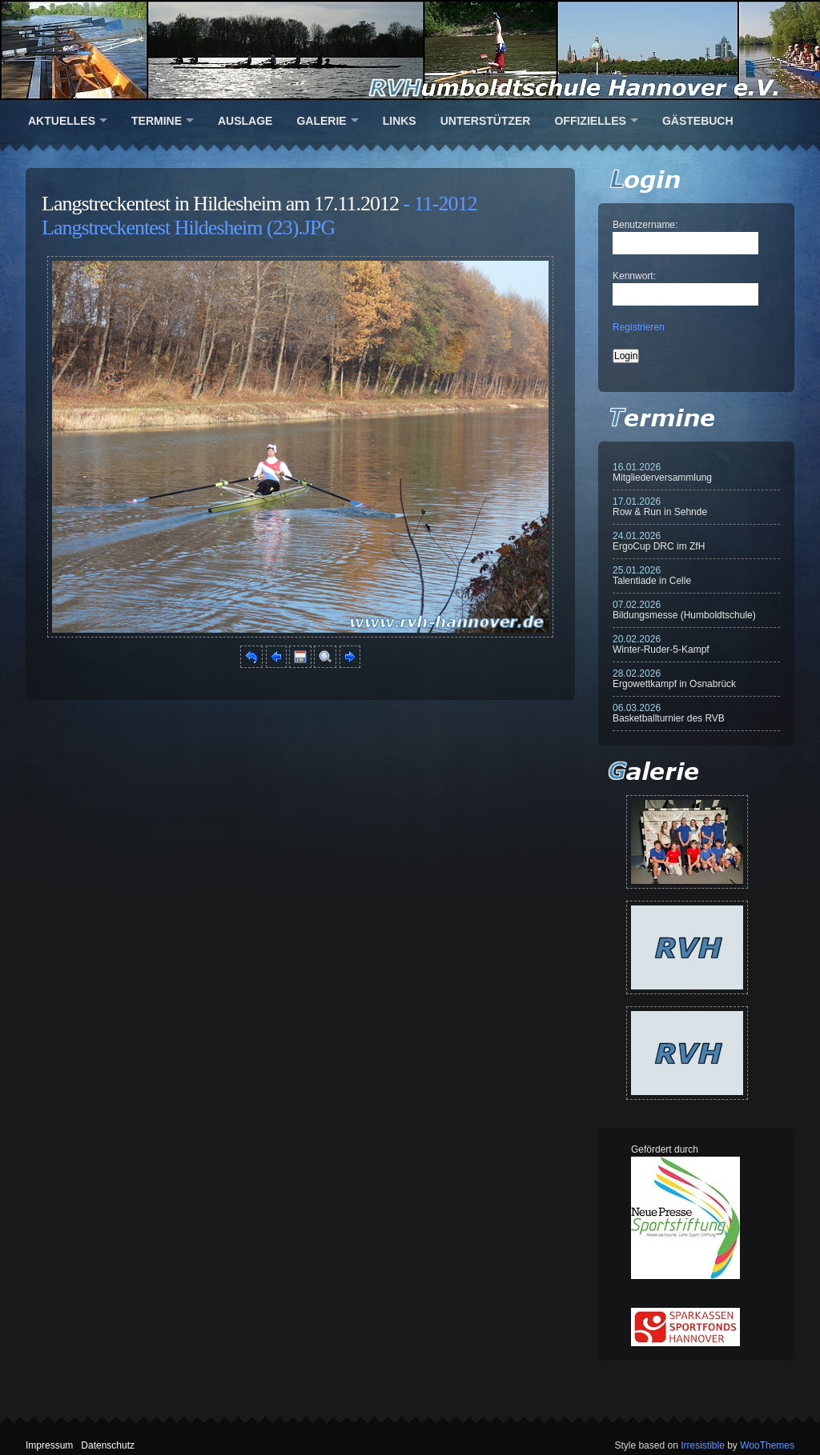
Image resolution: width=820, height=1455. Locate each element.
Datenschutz (108, 1445)
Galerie (321, 120)
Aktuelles (61, 120)
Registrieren (639, 327)
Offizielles (589, 120)
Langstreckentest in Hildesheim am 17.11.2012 (220, 203)
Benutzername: (645, 224)
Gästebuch (698, 120)
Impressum (49, 1445)
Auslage (245, 120)
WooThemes (767, 1445)
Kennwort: (634, 276)
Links (399, 120)
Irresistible (703, 1445)
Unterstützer (485, 120)
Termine (156, 120)
